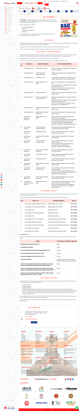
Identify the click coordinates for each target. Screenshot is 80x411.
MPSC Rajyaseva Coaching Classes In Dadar (27, 349)
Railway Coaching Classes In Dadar (70, 360)
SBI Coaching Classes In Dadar (40, 360)
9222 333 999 (52, 379)
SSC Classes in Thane (53, 350)
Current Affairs (55, 1)
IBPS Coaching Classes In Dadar (55, 360)
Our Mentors (8, 18)
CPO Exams (62, 11)
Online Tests (8, 10)
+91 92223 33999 (28, 316)
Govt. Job (47, 1)
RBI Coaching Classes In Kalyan (26, 363)
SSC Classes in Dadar (53, 348)
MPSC (28, 8)
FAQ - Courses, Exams (25, 340)
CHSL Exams (36, 11)
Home (21, 14)
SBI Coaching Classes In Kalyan (40, 363)
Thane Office (66, 337)
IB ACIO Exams (46, 11)
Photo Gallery (8, 22)
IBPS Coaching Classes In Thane (55, 362)
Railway (46, 8)
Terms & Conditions (60, 409)
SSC (34, 8)
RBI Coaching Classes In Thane (26, 362)
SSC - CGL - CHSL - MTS (53, 337)
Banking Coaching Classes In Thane (69, 351)
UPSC (21, 8)
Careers (7, 28)
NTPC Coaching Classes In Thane (27, 371)
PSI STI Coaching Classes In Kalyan (41, 351)
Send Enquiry (34, 322)
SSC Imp (21, 11)
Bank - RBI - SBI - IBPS (53, 338)
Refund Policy (68, 409)
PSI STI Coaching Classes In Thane (41, 350)
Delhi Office (66, 334)
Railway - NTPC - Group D (54, 340)
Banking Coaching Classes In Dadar (70, 348)
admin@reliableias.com (41, 379)
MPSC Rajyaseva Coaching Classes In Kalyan (27, 354)
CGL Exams (28, 11)
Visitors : (6, 32)
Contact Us (8, 31)
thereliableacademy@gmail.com (31, 319)
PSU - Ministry (52, 341)
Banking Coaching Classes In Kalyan (69, 353)
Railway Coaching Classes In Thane (70, 362)
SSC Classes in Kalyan (53, 351)
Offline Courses (38, 334)
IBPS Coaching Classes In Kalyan (55, 363)
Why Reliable (8, 14)
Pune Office (66, 338)
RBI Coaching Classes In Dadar (26, 360)
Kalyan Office (66, 340)
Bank (40, 8)
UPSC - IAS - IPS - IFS (53, 334)
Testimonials (8, 20)
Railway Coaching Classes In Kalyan (69, 364)
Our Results (8, 16)
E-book (7, 12)
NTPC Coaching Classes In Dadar (27, 370)
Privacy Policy (52, 409)
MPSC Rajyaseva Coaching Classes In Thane (27, 352)
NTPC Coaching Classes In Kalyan (27, 373)
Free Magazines (38, 337)
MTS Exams (54, 11)
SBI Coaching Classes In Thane (40, 362)
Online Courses (9, 7)
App (46, 4)
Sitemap (74, 409)
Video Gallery (8, 24)
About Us (8, 26)
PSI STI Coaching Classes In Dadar (41, 348)
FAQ (69, 11)
